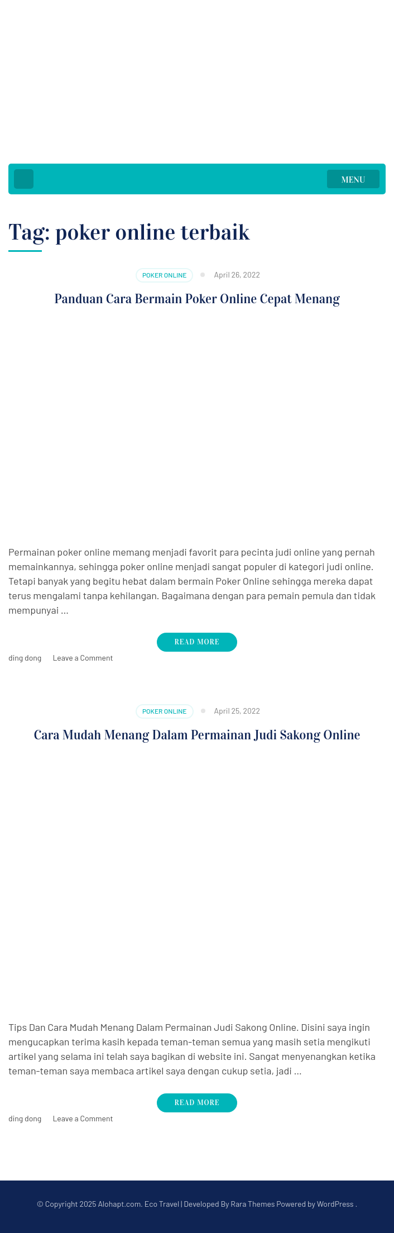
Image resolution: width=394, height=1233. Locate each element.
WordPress (335, 1203)
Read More (197, 642)
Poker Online (164, 275)
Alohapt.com (119, 1203)
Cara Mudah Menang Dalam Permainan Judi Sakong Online (196, 735)
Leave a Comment (82, 657)
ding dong (24, 657)
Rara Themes (252, 1203)
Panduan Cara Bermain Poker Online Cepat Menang (197, 299)
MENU (354, 180)
